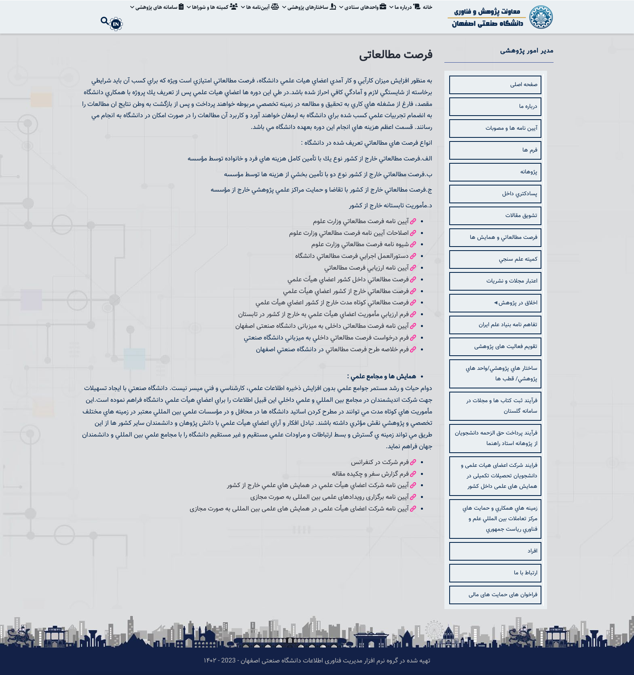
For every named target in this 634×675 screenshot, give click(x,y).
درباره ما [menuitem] (528, 106)
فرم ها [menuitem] (529, 150)
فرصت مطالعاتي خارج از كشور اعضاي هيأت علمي (346, 292)
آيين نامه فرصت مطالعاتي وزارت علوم (361, 222)
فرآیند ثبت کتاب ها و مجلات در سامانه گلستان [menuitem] (501, 406)
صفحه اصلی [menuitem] (523, 84)
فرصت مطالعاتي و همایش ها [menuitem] (503, 237)
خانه (427, 14)
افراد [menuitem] (532, 551)
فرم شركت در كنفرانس (380, 463)
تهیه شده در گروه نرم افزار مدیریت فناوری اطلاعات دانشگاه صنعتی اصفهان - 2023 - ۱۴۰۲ (317, 661)
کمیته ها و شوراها (212, 14)
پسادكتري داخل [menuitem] (519, 194)
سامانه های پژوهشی (157, 14)
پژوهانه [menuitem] (528, 172)
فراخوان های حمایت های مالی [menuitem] (503, 595)
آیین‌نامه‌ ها (260, 14)
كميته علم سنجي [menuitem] (518, 259)
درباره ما (405, 14)
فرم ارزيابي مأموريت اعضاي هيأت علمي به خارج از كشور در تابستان (323, 315)
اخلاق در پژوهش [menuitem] (517, 305)
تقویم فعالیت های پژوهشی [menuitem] (505, 346)
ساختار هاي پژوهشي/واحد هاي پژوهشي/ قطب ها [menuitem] (501, 374)
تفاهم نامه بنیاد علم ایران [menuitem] (508, 325)
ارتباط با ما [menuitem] (525, 573)
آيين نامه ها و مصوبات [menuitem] (511, 128)
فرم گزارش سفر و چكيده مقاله (370, 474)
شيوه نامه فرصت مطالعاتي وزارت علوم (360, 245)
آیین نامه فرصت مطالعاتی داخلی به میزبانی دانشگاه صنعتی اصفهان (322, 326)
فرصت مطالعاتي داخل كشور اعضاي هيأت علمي (348, 280)
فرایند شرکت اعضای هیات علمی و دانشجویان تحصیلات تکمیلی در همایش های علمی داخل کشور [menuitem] (499, 476)
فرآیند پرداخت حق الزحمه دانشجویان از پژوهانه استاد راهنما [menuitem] (496, 438)
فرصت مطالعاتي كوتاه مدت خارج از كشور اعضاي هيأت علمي (332, 303)
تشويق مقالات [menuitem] (521, 215)
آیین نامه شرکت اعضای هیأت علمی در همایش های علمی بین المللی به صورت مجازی (299, 509)
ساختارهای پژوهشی (309, 14)
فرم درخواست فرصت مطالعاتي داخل (363, 338)
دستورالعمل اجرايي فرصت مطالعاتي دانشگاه (352, 256)
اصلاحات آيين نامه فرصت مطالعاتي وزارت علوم (349, 233)
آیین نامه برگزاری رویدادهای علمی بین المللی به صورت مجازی (329, 497)
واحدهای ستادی (362, 14)
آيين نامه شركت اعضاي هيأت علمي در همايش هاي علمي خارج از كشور (318, 486)
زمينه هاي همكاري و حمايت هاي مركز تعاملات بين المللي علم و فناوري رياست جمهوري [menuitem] (500, 519)
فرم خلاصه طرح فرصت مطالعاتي (367, 350)
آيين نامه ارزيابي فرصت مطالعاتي (366, 268)
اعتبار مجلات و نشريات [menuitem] (511, 281)
